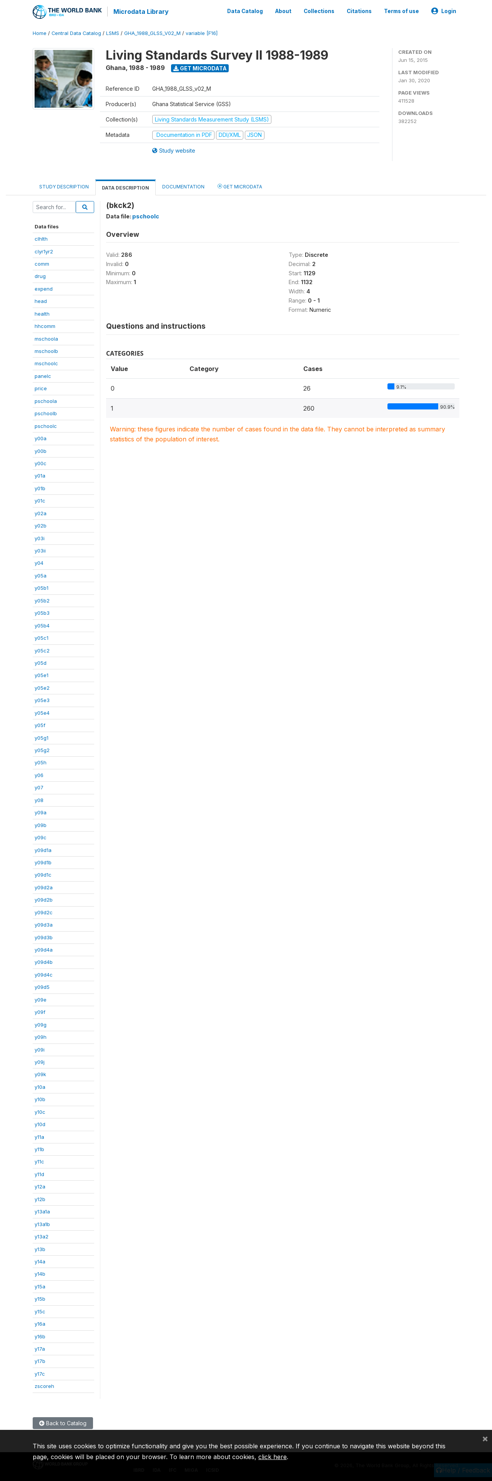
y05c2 (42, 650)
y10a (40, 1086)
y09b (41, 824)
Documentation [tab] (183, 186)
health (42, 313)
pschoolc (46, 425)
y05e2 (42, 687)
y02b (41, 525)
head (41, 300)
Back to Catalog (62, 1422)
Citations (359, 11)
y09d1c (43, 874)
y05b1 (41, 587)
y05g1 (41, 737)
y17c (40, 1373)
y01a (40, 475)
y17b (40, 1361)
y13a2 (41, 1236)
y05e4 (42, 712)
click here (272, 1457)
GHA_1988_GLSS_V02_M (152, 32)
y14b (40, 1273)
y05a (41, 575)
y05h (41, 762)
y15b (40, 1298)
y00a (41, 437)
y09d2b (44, 899)
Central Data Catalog (76, 32)
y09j (40, 1061)
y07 (39, 787)
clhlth (41, 238)
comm (42, 263)
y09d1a (43, 849)
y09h (41, 1036)
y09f (40, 1011)
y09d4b (44, 961)
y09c (41, 837)
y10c (40, 1111)
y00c (41, 462)
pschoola (46, 400)
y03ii (40, 550)
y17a (40, 1348)
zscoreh (44, 1385)
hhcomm (45, 325)
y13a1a (42, 1211)
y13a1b (42, 1223)
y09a (41, 812)
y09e (41, 999)
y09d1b (43, 862)
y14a (40, 1261)
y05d (41, 662)
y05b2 (42, 600)
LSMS (112, 32)
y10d (40, 1123)
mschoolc (46, 363)
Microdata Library (140, 11)
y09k (40, 1074)
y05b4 (42, 625)
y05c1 (41, 637)
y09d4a (44, 949)
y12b (40, 1198)
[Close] (485, 1438)
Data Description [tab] (125, 187)
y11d (39, 1173)
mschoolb (46, 350)
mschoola (46, 338)
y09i (40, 1049)
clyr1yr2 (44, 251)
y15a (40, 1286)
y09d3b (44, 937)
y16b (40, 1336)
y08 (39, 799)
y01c (40, 500)
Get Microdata (200, 67)
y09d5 (42, 986)
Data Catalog (245, 11)
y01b (40, 487)
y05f (40, 724)
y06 (39, 774)
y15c (40, 1311)
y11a (39, 1136)
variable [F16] (202, 32)
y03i (40, 537)
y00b (41, 450)
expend (44, 288)
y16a (40, 1323)
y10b (40, 1098)
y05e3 (42, 699)
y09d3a (44, 924)
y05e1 (41, 675)
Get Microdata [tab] (240, 185)
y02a (41, 512)
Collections (319, 11)
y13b (40, 1248)
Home (40, 32)
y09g (41, 1024)
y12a (40, 1186)
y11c (39, 1161)
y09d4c (44, 974)
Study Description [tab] (64, 186)
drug (40, 276)
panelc (43, 375)
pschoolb (46, 412)
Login (443, 11)
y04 (39, 562)
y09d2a (44, 887)
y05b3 (42, 612)
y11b (39, 1148)
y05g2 (42, 749)
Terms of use (401, 11)
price (41, 387)
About (283, 11)
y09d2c (44, 912)
